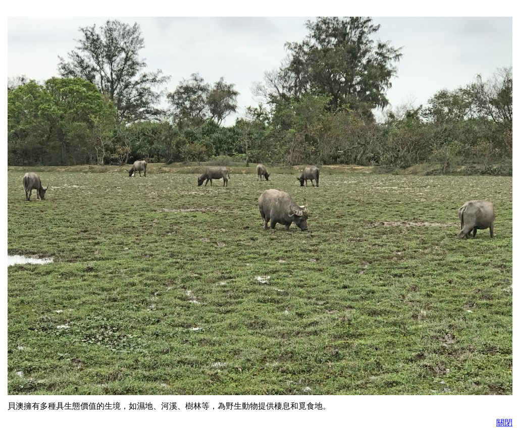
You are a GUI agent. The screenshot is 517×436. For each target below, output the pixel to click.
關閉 (504, 422)
